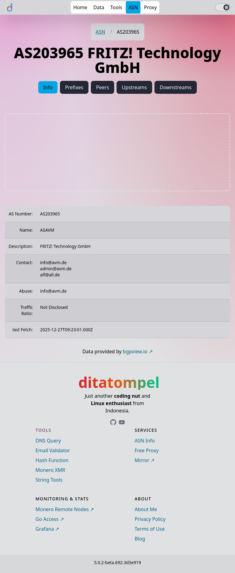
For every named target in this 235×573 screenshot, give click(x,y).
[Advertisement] (117, 152)
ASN (133, 7)
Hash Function (52, 460)
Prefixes (74, 87)
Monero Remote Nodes (62, 509)
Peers (102, 87)
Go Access (46, 519)
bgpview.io (135, 351)
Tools (116, 7)
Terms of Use (150, 529)
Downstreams (176, 87)
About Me (146, 509)
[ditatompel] (10, 7)
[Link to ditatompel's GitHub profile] (113, 422)
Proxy (150, 7)
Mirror (142, 460)
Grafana (44, 529)
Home (80, 7)
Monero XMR (50, 470)
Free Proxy (147, 450)
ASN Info (145, 440)
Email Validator (52, 450)
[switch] (222, 7)
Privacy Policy (150, 519)
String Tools (48, 479)
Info (48, 87)
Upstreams (134, 87)
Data (98, 7)
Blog (140, 538)
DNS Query (48, 440)
